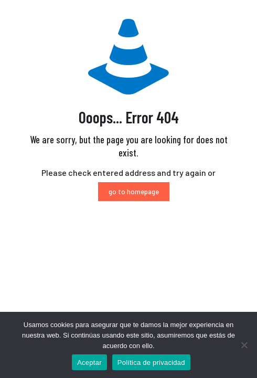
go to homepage (134, 191)
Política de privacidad (151, 362)
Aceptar (89, 362)
